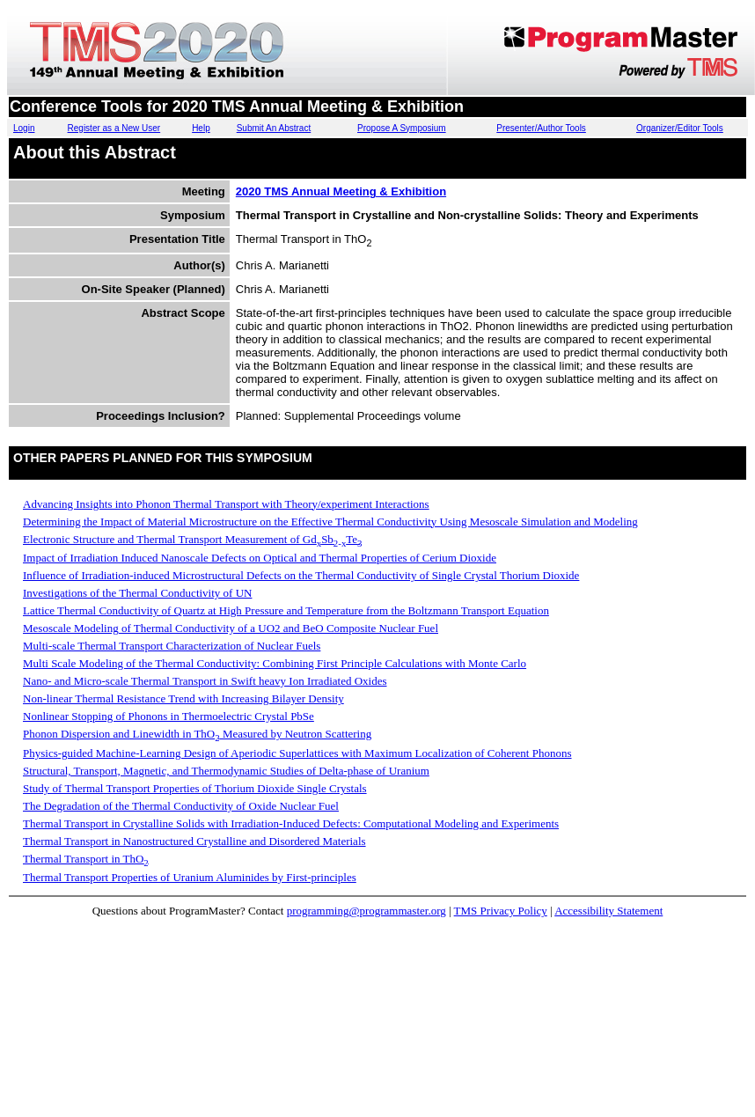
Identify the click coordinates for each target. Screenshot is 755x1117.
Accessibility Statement (608, 910)
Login (23, 128)
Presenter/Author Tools (541, 128)
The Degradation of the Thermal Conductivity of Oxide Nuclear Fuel (181, 805)
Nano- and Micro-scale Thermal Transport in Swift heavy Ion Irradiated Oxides (205, 680)
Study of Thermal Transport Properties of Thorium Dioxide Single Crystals (195, 788)
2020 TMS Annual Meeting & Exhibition (341, 191)
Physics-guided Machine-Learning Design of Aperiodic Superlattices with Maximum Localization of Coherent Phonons (297, 753)
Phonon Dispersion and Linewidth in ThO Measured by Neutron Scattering (197, 733)
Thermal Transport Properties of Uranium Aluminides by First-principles (189, 877)
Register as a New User (114, 128)
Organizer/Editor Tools (679, 128)
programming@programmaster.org (366, 910)
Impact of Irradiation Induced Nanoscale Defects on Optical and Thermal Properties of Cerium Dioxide (259, 557)
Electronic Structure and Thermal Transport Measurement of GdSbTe (193, 539)
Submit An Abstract (274, 128)
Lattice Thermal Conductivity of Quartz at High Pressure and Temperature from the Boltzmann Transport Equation (286, 610)
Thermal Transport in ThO (86, 858)
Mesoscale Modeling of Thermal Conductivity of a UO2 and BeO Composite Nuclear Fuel (230, 628)
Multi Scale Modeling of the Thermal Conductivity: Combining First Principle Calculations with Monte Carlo (274, 663)
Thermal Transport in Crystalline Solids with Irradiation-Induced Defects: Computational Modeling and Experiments (291, 823)
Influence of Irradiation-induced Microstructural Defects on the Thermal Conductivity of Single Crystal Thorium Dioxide (301, 575)
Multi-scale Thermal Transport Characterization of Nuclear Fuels (171, 645)
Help (201, 128)
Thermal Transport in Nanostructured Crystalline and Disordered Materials (194, 841)
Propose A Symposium (401, 128)
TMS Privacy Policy (500, 910)
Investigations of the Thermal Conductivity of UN (137, 592)
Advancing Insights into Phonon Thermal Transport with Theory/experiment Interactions (226, 504)
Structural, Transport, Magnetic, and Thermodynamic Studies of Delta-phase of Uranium (226, 770)
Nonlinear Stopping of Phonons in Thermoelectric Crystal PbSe (168, 716)
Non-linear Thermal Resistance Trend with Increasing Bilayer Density (183, 698)
